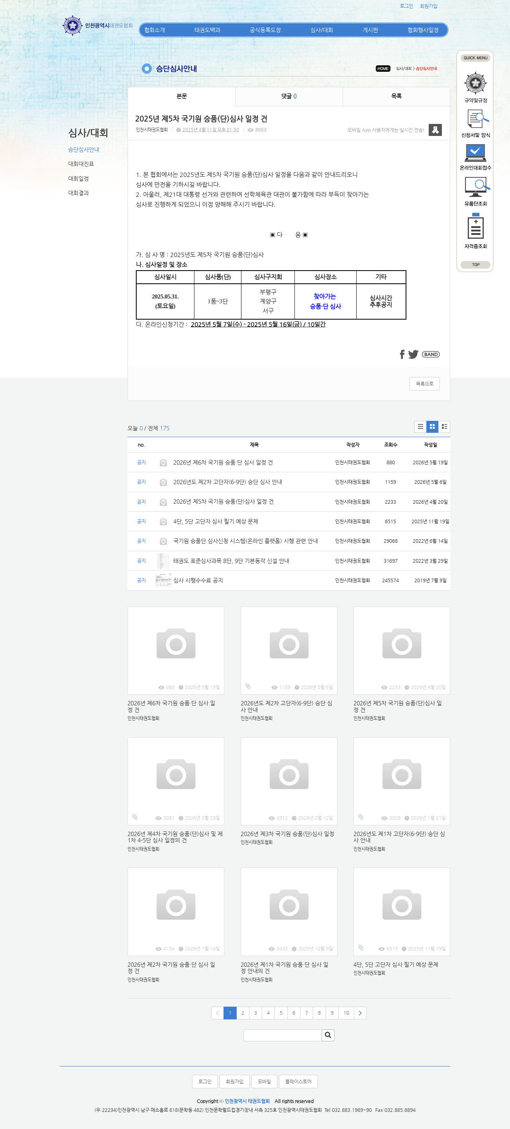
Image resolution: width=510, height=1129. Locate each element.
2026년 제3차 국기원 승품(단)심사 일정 (288, 834)
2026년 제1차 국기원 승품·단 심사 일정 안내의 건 (284, 967)
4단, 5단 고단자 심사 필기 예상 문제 (215, 521)
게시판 (370, 30)
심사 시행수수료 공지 (198, 580)
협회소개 (154, 30)
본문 (182, 96)
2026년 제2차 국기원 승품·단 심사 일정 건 (171, 967)
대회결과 (78, 193)
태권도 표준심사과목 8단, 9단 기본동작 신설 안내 (231, 561)
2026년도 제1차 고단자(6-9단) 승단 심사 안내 (399, 837)
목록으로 (425, 384)
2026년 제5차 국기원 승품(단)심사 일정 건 (223, 501)
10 (346, 1012)
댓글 (288, 96)
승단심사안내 (83, 149)
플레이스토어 (298, 1081)
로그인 (406, 6)
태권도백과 (207, 30)
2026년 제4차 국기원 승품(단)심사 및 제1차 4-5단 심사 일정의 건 (175, 837)
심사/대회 (321, 30)
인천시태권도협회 (152, 129)
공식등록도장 (265, 30)
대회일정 (78, 178)
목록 (396, 96)
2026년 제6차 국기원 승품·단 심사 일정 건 (223, 462)
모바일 (264, 1081)
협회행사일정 (423, 30)
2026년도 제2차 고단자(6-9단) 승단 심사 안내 (227, 482)
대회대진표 (81, 164)
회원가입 (428, 6)
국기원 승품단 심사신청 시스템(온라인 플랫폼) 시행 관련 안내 (245, 541)
